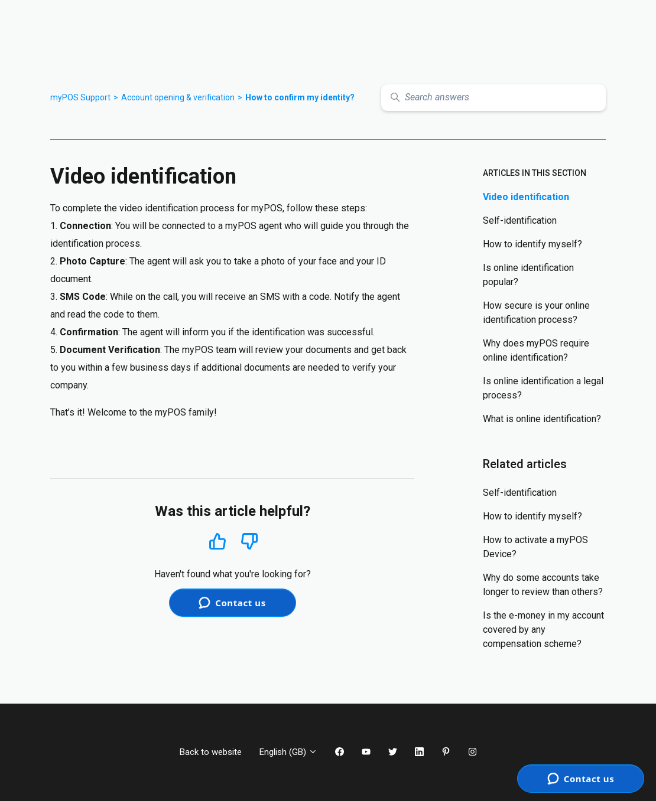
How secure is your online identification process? (536, 312)
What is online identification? (542, 418)
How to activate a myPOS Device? (535, 547)
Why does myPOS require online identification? (536, 350)
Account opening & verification (178, 97)
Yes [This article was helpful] (217, 541)
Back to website (211, 752)
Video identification (526, 196)
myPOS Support (80, 97)
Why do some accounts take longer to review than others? (543, 584)
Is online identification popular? (528, 274)
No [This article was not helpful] (249, 541)
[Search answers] (493, 97)
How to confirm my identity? (300, 97)
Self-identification (520, 220)
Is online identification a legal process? (543, 388)
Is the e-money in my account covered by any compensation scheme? (543, 629)
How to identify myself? (532, 244)
